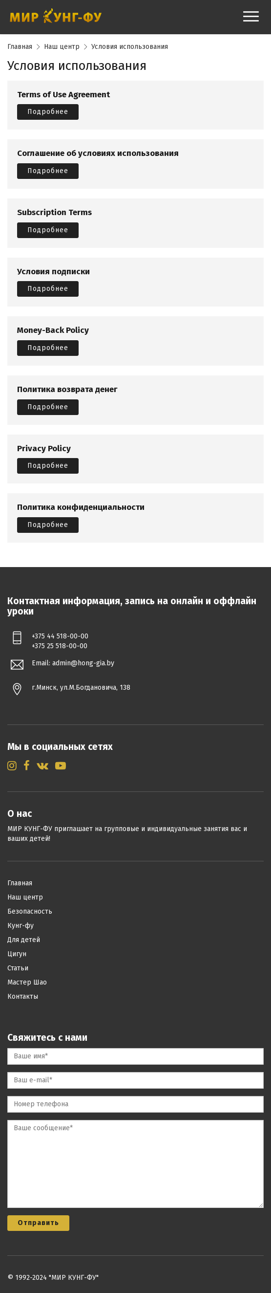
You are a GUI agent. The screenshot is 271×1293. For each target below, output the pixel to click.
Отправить (38, 1223)
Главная (19, 47)
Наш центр (62, 47)
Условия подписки (53, 272)
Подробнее (47, 112)
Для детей (23, 940)
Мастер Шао (27, 982)
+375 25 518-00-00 (59, 646)
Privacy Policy (44, 449)
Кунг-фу (20, 925)
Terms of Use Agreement (63, 95)
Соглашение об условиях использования (98, 153)
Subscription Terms (54, 213)
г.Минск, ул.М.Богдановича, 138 (81, 687)
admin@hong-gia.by (83, 663)
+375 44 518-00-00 (60, 636)
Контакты (22, 996)
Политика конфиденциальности (81, 507)
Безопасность (29, 911)
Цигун (16, 954)
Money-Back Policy (53, 330)
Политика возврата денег (67, 389)
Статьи (17, 968)
